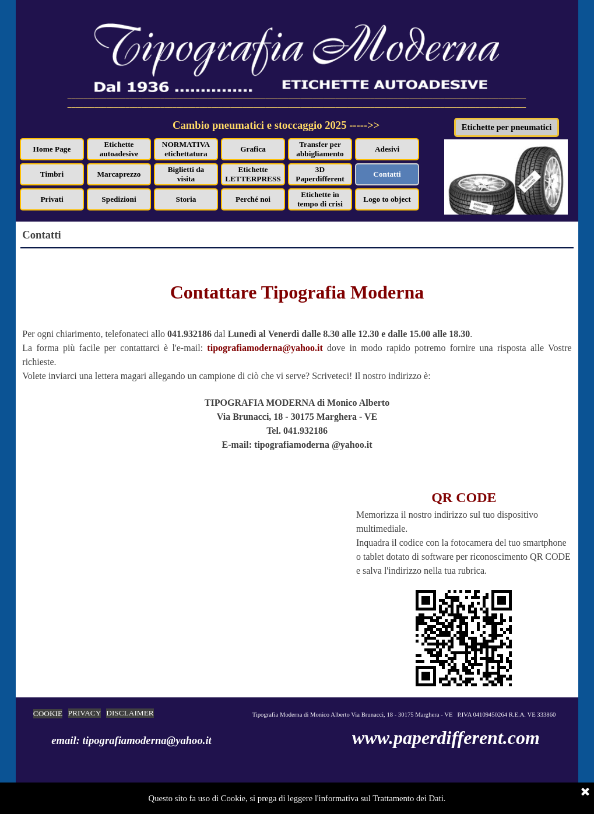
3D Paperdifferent (320, 174)
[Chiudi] (585, 792)
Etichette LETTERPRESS (253, 174)
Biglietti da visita (186, 174)
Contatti (386, 174)
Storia (186, 199)
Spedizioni (118, 199)
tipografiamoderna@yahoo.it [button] (264, 348)
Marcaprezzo (119, 174)
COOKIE (47, 713)
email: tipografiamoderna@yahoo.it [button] (131, 740)
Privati (51, 199)
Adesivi (387, 149)
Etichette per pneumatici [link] (506, 127)
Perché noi (253, 199)
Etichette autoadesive (119, 149)
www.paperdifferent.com (446, 737)
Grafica (253, 149)
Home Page (52, 149)
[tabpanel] (306, 131)
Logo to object (386, 199)
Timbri (52, 174)
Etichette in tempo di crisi (320, 199)
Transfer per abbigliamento (319, 149)
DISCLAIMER (129, 712)
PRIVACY (84, 712)
